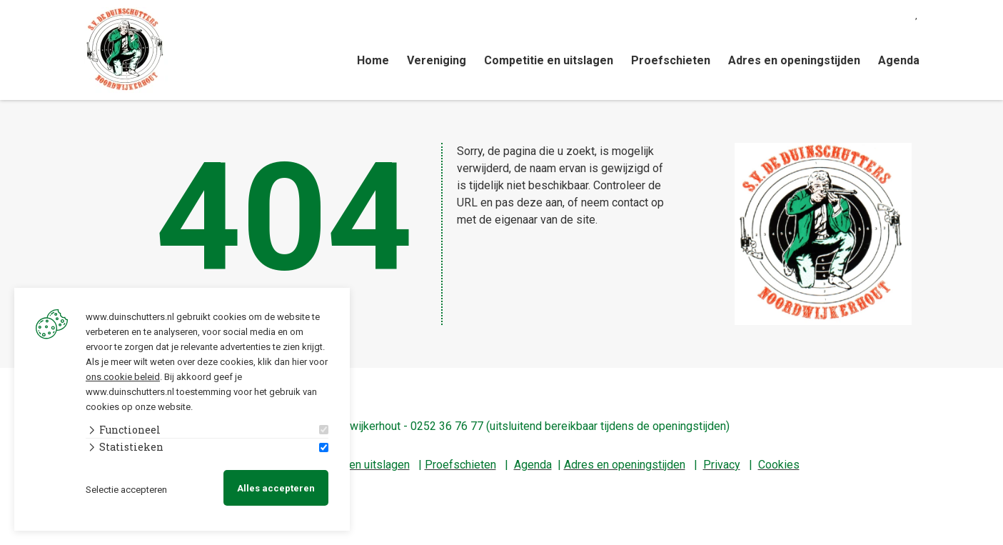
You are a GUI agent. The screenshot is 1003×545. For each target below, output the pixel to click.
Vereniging (436, 60)
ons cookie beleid (123, 376)
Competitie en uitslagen (548, 60)
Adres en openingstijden (794, 60)
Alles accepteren (276, 488)
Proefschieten (670, 60)
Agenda (898, 60)
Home (373, 60)
